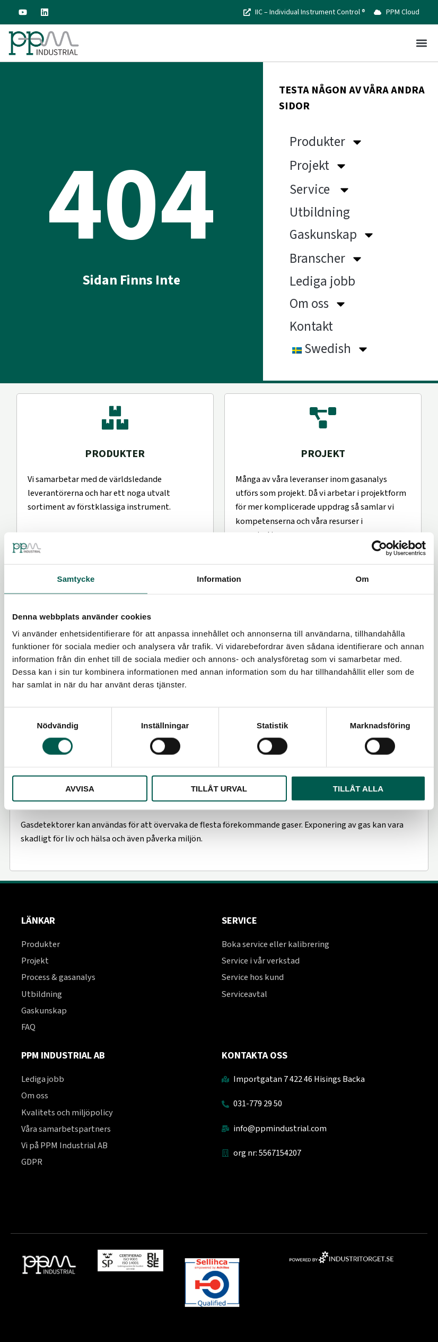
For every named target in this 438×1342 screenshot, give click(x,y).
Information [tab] (219, 578)
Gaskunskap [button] (332, 235)
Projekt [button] (319, 166)
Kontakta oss (254, 1055)
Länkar (38, 920)
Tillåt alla (358, 788)
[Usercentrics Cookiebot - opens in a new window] (379, 548)
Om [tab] (362, 578)
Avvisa (79, 788)
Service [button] (320, 190)
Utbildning (321, 212)
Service (239, 920)
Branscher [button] (327, 259)
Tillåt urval (219, 788)
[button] (421, 43)
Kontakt (311, 326)
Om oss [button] (318, 304)
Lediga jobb (324, 281)
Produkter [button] (327, 142)
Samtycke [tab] (76, 578)
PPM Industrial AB (63, 1055)
